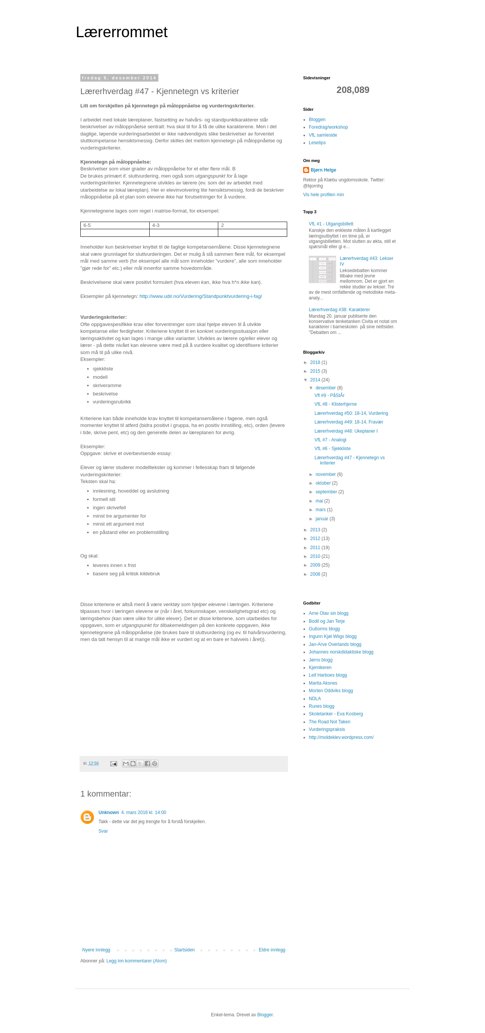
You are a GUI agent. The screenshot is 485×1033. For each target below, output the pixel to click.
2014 (316, 380)
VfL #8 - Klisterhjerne (335, 404)
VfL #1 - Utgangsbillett (331, 224)
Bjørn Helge (323, 170)
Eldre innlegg (272, 950)
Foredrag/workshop (328, 127)
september (327, 491)
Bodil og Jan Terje (327, 621)
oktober (324, 483)
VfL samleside (323, 135)
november (326, 474)
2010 (316, 556)
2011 (316, 547)
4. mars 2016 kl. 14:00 (143, 812)
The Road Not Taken (329, 721)
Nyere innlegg (96, 950)
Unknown (109, 812)
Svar (103, 831)
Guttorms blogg (324, 628)
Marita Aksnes (323, 683)
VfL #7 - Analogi (330, 439)
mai (320, 501)
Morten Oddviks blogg (331, 690)
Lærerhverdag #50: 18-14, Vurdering (351, 413)
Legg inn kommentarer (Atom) (136, 961)
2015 (316, 371)
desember (326, 388)
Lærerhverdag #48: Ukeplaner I (346, 431)
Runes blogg (321, 706)
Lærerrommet (121, 32)
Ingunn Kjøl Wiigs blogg (333, 636)
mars (321, 509)
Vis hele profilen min (323, 194)
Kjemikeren (320, 667)
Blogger (265, 1014)
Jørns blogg (321, 660)
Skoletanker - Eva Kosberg (336, 713)
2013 (316, 529)
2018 (316, 362)
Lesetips (317, 142)
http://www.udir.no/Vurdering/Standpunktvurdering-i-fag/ (200, 296)
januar (323, 518)
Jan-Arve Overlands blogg (335, 644)
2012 (316, 538)
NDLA (315, 698)
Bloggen (317, 119)
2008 (316, 574)
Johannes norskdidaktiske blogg (341, 652)
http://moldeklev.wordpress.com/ (341, 737)
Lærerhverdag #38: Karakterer (339, 309)
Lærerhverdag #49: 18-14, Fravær (348, 422)
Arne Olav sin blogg (329, 613)
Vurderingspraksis (327, 729)
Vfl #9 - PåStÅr (329, 395)
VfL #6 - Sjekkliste (332, 448)
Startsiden (184, 950)
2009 (316, 565)
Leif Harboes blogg (328, 675)
